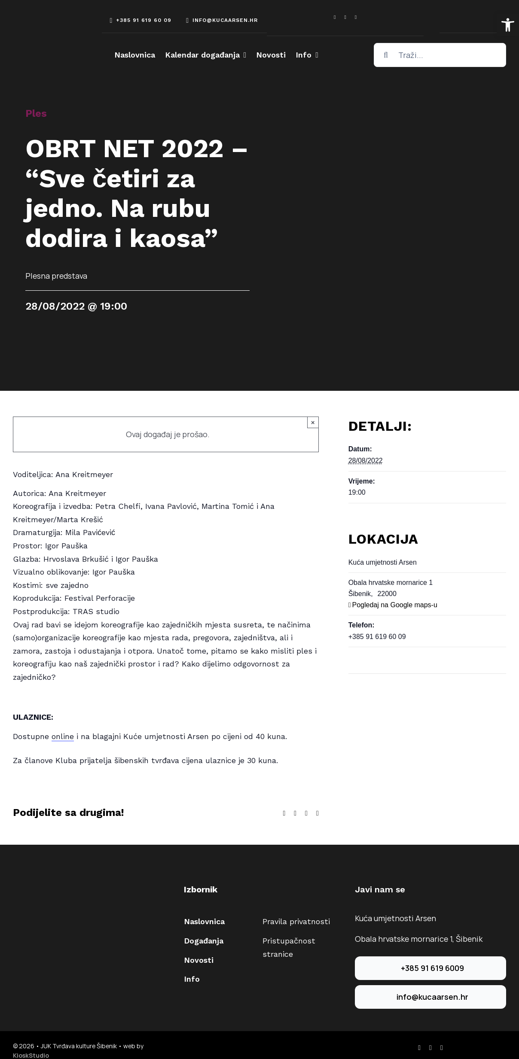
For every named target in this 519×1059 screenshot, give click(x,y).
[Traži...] (440, 55)
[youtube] (356, 17)
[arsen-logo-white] (45, 22)
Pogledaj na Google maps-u (394, 605)
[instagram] (345, 17)
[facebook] (335, 17)
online (63, 736)
